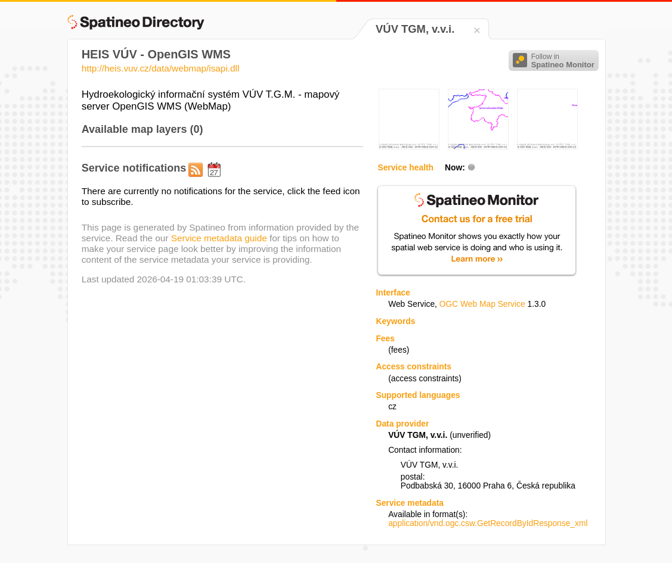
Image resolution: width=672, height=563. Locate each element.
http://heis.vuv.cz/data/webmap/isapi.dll (161, 68)
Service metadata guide (219, 238)
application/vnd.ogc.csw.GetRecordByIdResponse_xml (487, 523)
